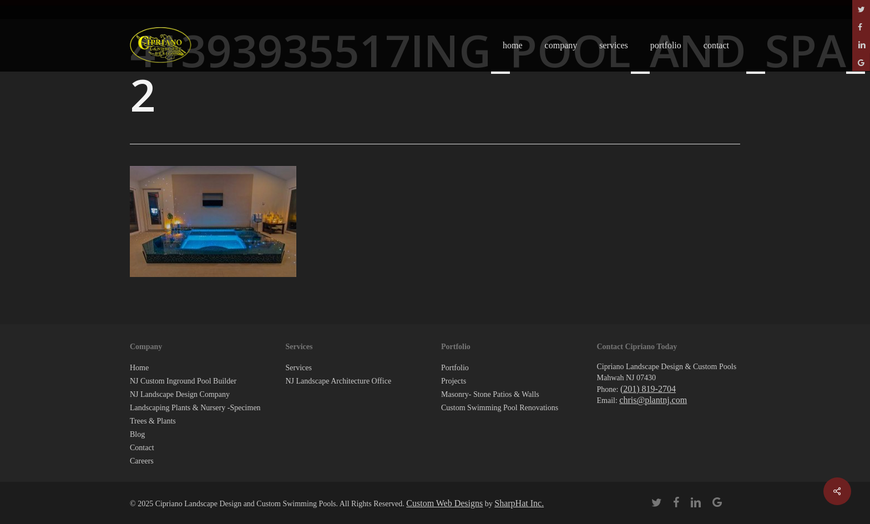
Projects (453, 381)
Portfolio (455, 368)
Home (139, 368)
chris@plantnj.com (653, 400)
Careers (142, 461)
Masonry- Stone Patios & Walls (490, 394)
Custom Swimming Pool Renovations (499, 408)
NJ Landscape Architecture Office (339, 381)
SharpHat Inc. (519, 503)
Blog (137, 434)
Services (299, 368)
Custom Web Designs (444, 503)
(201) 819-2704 (648, 389)
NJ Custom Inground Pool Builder (183, 381)
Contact (142, 448)
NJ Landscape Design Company (180, 394)
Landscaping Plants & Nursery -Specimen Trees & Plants (195, 414)
